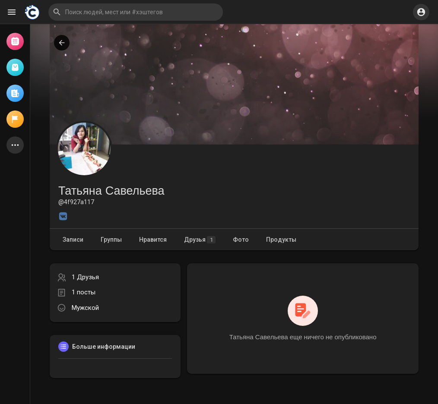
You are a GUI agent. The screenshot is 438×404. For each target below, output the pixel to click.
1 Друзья (85, 277)
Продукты (281, 239)
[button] (135, 12)
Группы (111, 239)
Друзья (200, 239)
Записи (73, 239)
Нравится (153, 239)
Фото (241, 239)
